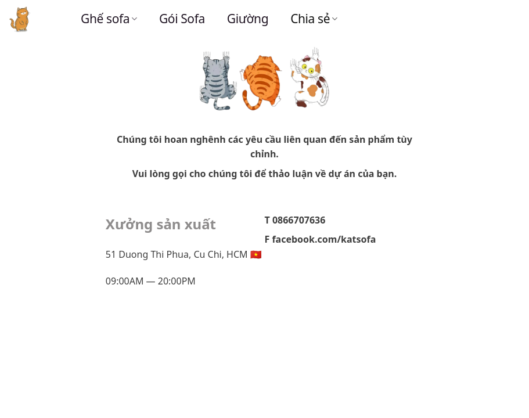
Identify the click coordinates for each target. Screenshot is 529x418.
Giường (247, 18)
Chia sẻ (313, 18)
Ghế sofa (109, 18)
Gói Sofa (182, 18)
